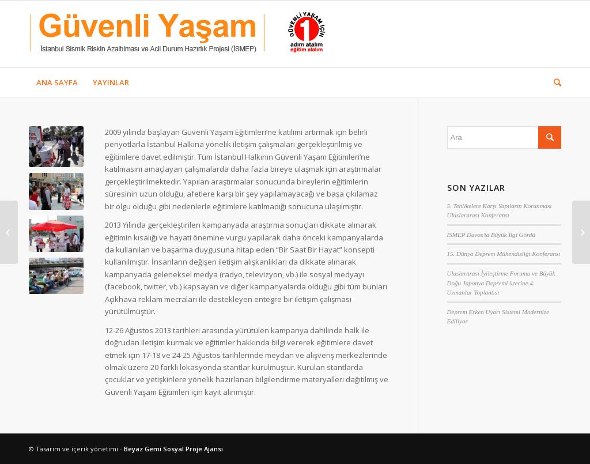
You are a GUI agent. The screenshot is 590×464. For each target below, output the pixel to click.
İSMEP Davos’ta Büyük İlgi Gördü (491, 234)
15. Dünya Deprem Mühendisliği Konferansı (504, 253)
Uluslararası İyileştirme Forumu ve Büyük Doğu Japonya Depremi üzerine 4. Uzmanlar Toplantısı (501, 283)
